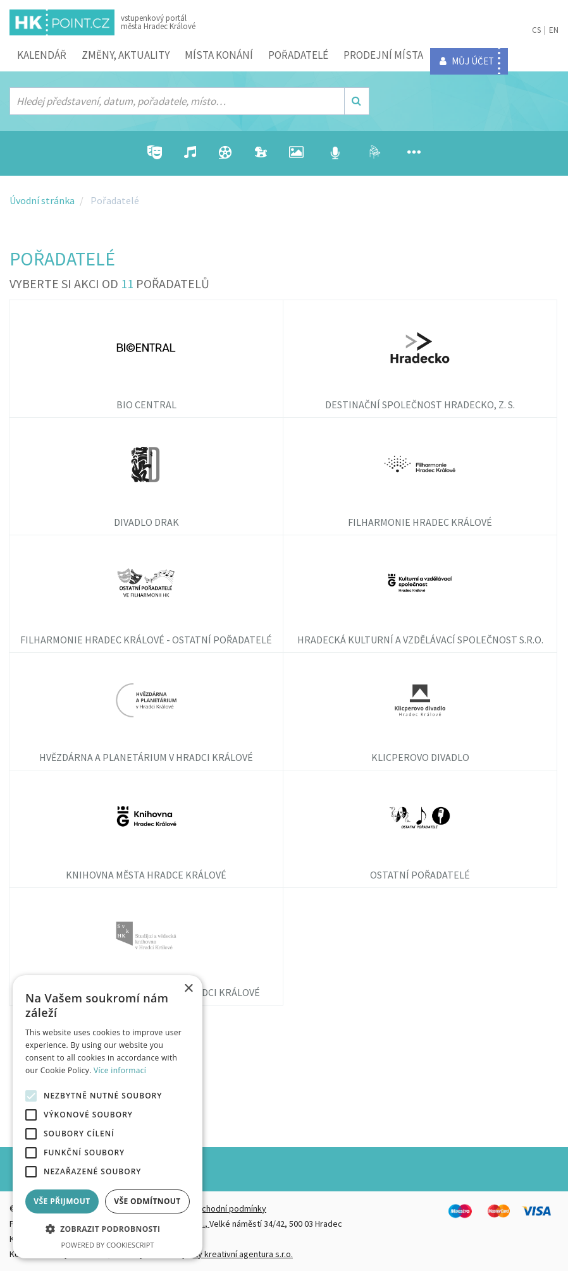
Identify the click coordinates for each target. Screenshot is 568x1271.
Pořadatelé (298, 55)
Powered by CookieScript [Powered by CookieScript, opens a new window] (107, 1245)
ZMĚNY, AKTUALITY (126, 55)
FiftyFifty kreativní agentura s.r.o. (232, 1254)
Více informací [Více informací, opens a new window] (120, 1070)
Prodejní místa (383, 55)
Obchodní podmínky (228, 1208)
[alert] (107, 1116)
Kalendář (41, 55)
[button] (107, 1229)
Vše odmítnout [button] (147, 1201)
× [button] (188, 989)
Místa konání (219, 55)
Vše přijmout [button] (62, 1201)
